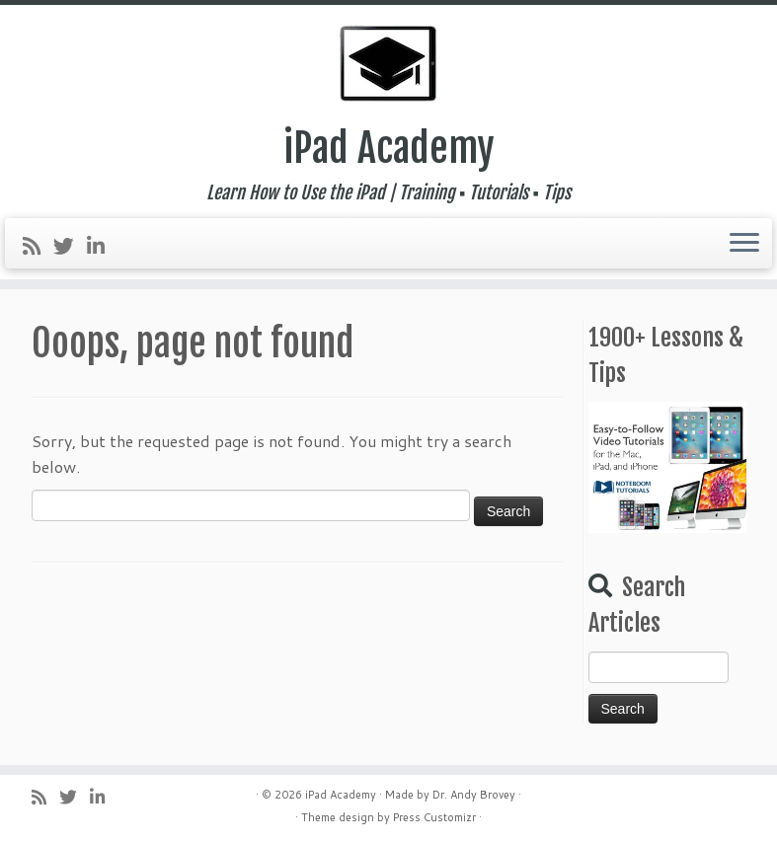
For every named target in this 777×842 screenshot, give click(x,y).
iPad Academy (389, 148)
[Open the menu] (744, 244)
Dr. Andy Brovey (473, 795)
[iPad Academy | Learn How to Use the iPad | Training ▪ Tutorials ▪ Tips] (388, 64)
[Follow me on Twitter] (70, 246)
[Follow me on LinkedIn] (102, 246)
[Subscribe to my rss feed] (38, 246)
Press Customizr (434, 817)
